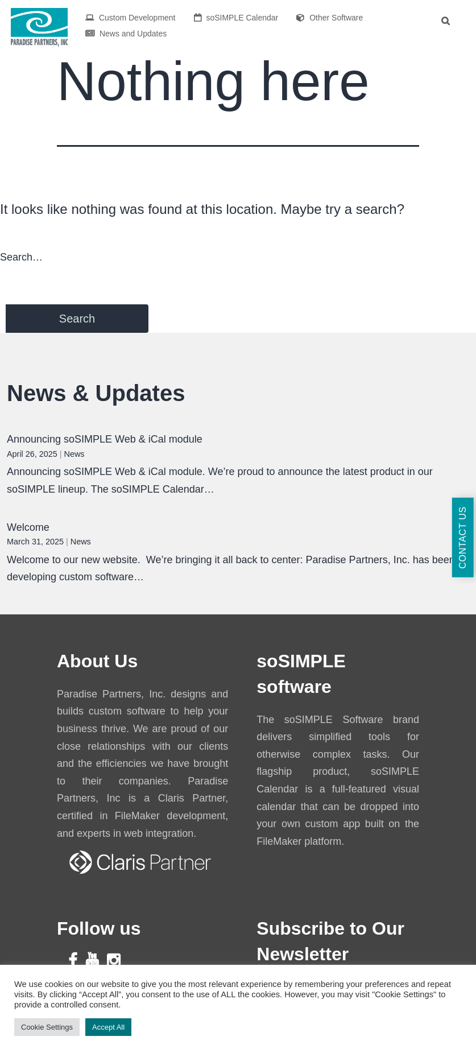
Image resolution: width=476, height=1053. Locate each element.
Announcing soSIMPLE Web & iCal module (104, 439)
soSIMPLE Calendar (236, 17)
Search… (21, 257)
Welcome (28, 527)
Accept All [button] (108, 1027)
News (74, 454)
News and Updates (126, 33)
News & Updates (96, 393)
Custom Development (130, 17)
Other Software (329, 17)
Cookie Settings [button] (47, 1027)
